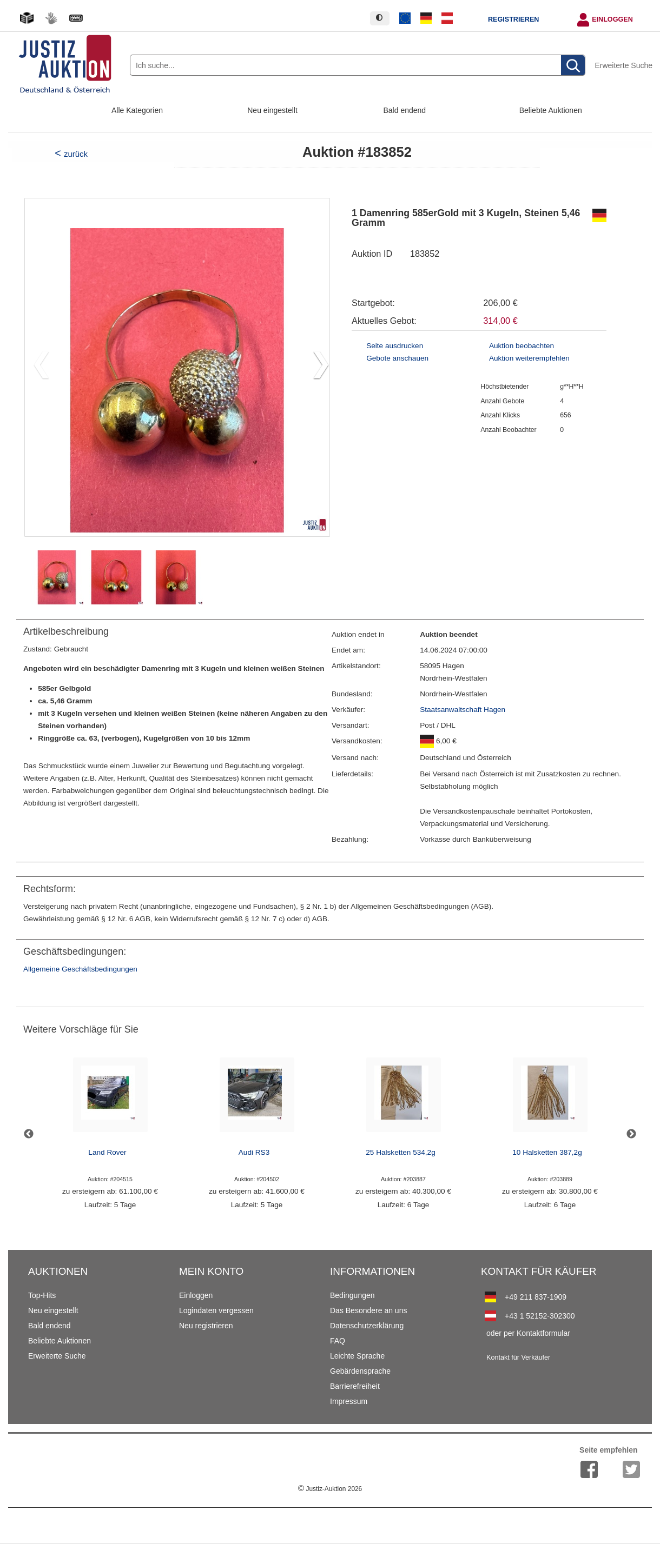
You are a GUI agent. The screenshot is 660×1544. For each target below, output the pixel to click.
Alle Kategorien (137, 110)
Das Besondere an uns (368, 1310)
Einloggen (612, 19)
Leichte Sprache (357, 1356)
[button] (316, 367)
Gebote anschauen (397, 358)
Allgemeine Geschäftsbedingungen (80, 969)
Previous (28, 1134)
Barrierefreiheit (355, 1386)
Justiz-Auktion (330, 1489)
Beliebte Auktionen (550, 110)
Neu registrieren (206, 1325)
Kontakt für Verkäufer (518, 1357)
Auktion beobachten (521, 346)
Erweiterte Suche (623, 65)
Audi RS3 (254, 1152)
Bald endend (405, 110)
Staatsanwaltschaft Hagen (462, 710)
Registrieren (513, 19)
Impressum (348, 1401)
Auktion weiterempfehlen (529, 358)
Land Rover (107, 1152)
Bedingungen (352, 1295)
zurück (76, 153)
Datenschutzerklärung (367, 1325)
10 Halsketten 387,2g (547, 1152)
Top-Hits (42, 1295)
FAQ (337, 1340)
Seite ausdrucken (394, 346)
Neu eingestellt (272, 110)
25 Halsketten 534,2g (400, 1152)
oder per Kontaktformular (528, 1333)
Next (631, 1134)
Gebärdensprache (360, 1371)
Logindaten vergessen (216, 1310)
